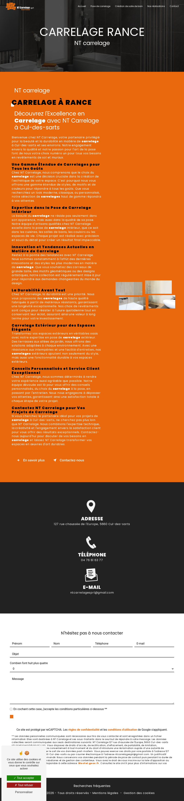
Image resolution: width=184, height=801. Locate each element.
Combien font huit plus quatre (29, 658)
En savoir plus (30, 460)
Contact (174, 6)
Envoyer (96, 715)
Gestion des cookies (139, 793)
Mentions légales (105, 793)
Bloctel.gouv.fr (88, 758)
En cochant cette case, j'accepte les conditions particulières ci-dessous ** (60, 704)
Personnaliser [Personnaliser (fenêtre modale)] (24, 792)
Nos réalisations (156, 6)
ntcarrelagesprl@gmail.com (92, 587)
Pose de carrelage (100, 6)
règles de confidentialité (84, 724)
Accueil (82, 6)
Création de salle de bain (129, 6)
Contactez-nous (68, 460)
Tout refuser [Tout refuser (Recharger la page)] (24, 785)
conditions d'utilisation (122, 724)
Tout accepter (24, 777)
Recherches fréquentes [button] (92, 786)
